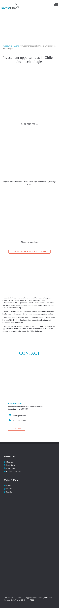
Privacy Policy (11, 468)
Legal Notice (10, 465)
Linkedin (9, 489)
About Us (9, 462)
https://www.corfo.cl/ (29, 242)
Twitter (8, 485)
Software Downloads (13, 472)
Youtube (9, 492)
